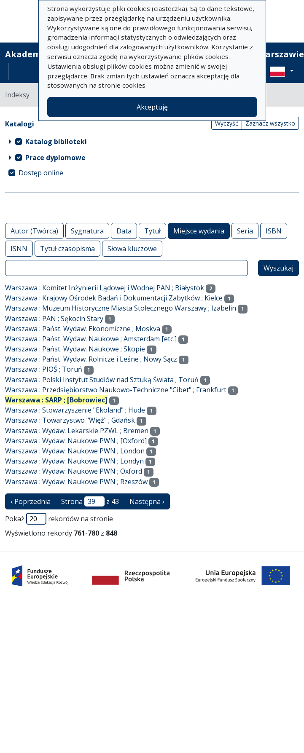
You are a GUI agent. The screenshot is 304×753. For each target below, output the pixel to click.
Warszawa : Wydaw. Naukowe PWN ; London (75, 451)
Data (124, 231)
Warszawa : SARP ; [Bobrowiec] (56, 400)
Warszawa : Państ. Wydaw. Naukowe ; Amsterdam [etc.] (91, 338)
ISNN (19, 248)
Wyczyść (226, 123)
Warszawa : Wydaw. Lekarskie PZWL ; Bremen (76, 430)
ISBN (274, 231)
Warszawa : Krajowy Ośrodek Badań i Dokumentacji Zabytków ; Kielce (114, 298)
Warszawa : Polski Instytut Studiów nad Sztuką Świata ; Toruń (102, 379)
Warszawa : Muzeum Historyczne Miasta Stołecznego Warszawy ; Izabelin (120, 308)
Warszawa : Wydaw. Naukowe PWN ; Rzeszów (76, 481)
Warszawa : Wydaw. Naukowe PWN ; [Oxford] (76, 440)
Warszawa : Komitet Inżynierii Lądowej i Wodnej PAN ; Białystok (104, 287)
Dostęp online (41, 172)
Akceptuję (152, 107)
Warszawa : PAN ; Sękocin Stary (54, 318)
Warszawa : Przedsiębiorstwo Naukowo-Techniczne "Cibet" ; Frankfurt (115, 389)
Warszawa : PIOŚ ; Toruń (43, 369)
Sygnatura (87, 231)
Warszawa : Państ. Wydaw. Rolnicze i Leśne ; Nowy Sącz (91, 359)
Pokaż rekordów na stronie (59, 519)
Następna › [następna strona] (146, 501)
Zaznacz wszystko (270, 123)
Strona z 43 (90, 501)
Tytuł (152, 231)
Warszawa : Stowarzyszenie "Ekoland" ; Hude (75, 410)
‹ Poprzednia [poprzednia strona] (31, 501)
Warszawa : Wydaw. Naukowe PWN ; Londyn (74, 461)
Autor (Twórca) (34, 231)
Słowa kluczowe (132, 248)
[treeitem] (152, 141)
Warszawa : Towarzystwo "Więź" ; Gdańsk (70, 420)
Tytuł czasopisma (67, 248)
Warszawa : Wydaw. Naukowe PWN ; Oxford (73, 471)
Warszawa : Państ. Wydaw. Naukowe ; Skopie (75, 349)
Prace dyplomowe (55, 157)
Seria (245, 231)
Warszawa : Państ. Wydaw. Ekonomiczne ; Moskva (82, 328)
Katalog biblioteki (56, 141)
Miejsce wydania (198, 231)
